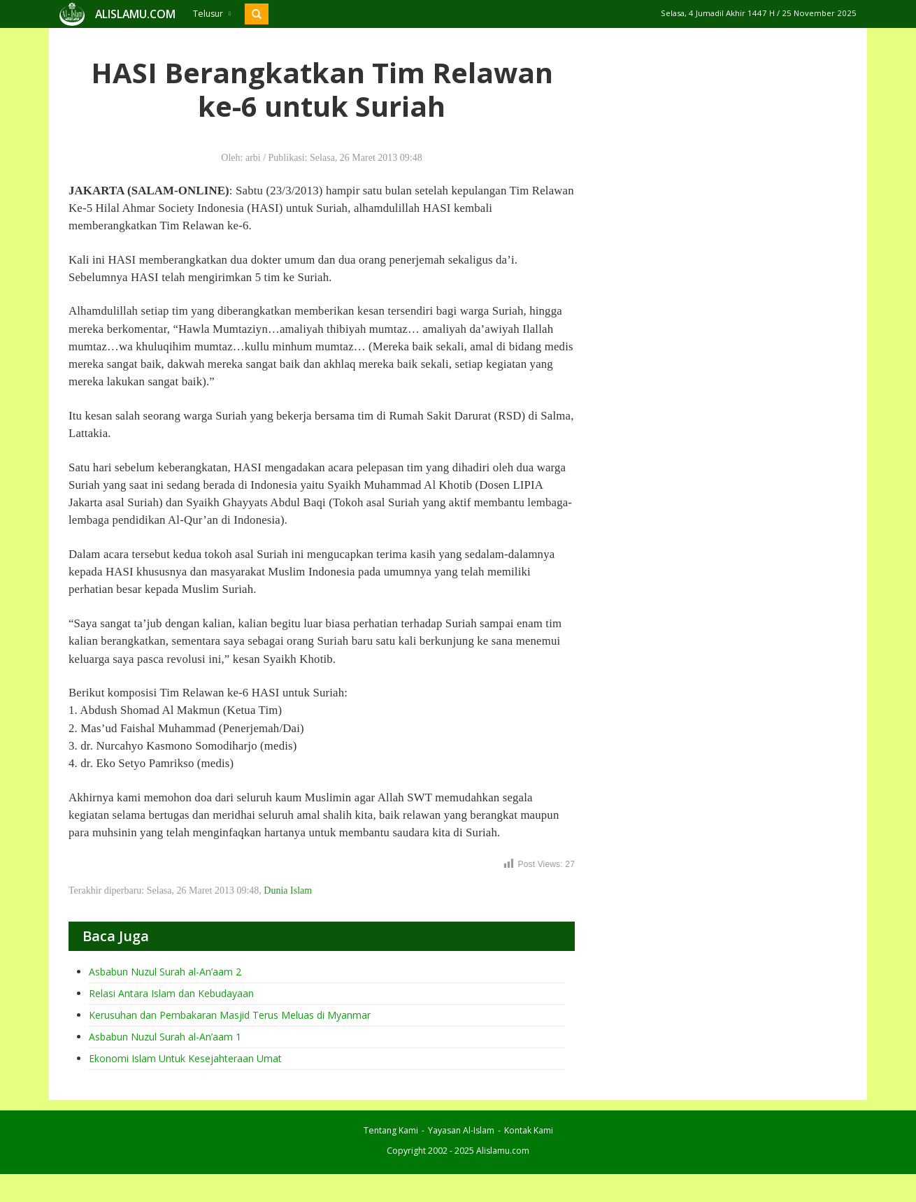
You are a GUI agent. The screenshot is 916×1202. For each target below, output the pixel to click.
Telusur (212, 14)
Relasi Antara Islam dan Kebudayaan (171, 993)
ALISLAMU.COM (135, 14)
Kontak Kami (528, 1130)
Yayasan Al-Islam (461, 1130)
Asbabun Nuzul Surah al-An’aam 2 (165, 971)
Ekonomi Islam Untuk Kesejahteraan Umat (185, 1058)
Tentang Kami (391, 1130)
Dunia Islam (288, 890)
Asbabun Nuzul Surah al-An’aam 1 (165, 1036)
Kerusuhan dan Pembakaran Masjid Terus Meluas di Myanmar (230, 1015)
